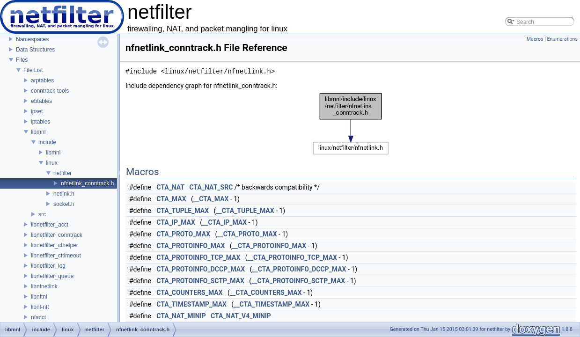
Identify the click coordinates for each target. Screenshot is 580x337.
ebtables (41, 101)
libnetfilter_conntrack (56, 235)
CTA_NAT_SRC (211, 187)
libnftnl (39, 296)
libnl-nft (40, 307)
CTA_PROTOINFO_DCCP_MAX (200, 269)
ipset (37, 111)
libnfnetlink (44, 286)
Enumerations (562, 39)
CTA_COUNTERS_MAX (189, 292)
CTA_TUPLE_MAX (182, 210)
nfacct (38, 317)
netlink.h (63, 193)
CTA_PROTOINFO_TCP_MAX (198, 257)
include (47, 142)
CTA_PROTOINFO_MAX (190, 245)
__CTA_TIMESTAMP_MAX (271, 304)
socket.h (63, 204)
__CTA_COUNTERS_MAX (266, 292)
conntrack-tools (50, 91)
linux (52, 163)
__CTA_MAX (211, 199)
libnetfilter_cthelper (54, 245)
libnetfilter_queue (52, 276)
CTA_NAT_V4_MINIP (241, 316)
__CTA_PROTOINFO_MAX (269, 245)
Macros (535, 39)
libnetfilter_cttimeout (56, 255)
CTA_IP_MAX (175, 222)
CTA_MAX (171, 199)
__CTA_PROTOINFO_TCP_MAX (292, 257)
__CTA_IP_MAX (224, 222)
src (42, 214)
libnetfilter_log (48, 266)
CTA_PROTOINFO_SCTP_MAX (200, 281)
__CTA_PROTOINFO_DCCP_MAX (299, 269)
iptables (40, 121)
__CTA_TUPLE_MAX (245, 210)
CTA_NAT (170, 187)
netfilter (62, 173)
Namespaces (32, 39)
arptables (42, 80)
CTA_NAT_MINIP (181, 316)
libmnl (38, 132)
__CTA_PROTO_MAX (247, 234)
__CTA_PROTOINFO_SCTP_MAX (298, 281)
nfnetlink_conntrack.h (87, 183)
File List (33, 70)
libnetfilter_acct (49, 224)
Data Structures (35, 49)
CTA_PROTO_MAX (183, 234)
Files (22, 60)
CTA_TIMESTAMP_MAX (191, 304)
